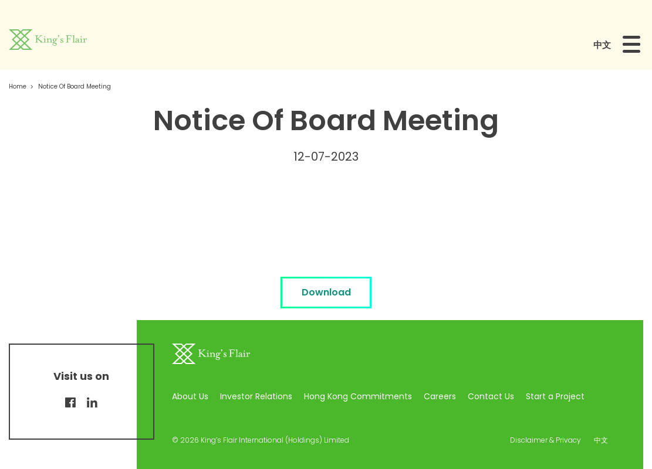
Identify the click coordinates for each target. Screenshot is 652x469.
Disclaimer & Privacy (545, 440)
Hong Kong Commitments (358, 396)
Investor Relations (256, 396)
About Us (190, 396)
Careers (440, 396)
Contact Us (491, 396)
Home (17, 86)
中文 (602, 45)
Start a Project (555, 396)
